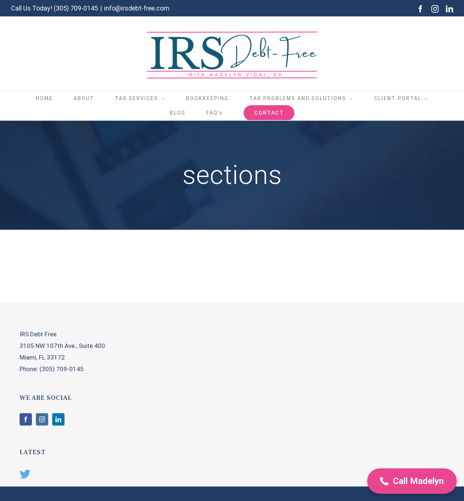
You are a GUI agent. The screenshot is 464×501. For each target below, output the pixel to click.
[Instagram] (42, 419)
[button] (412, 481)
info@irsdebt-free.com (136, 8)
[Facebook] (26, 419)
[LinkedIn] (58, 419)
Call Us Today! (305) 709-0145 (54, 8)
